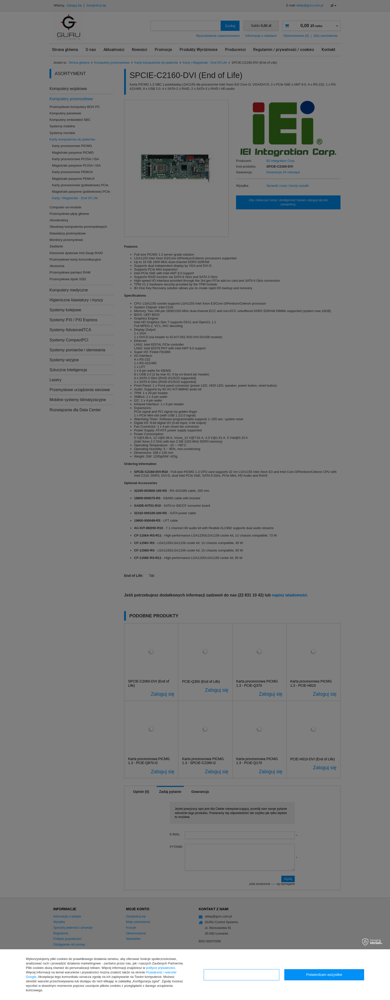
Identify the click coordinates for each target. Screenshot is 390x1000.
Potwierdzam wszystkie (324, 975)
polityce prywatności (160, 968)
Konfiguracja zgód (241, 975)
